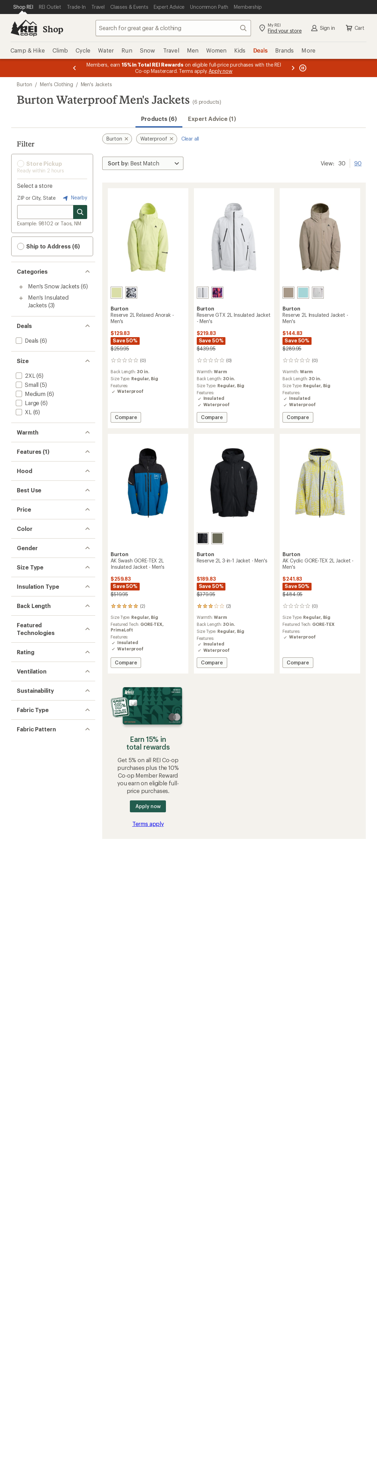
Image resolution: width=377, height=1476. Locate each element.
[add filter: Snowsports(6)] (35, 597)
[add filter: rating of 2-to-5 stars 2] (46, 1004)
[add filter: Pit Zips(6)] (29, 1048)
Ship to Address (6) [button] (48, 246)
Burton (24, 84)
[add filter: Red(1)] (28, 731)
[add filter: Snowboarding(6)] (38, 606)
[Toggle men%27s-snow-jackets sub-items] (21, 287)
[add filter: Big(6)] (23, 819)
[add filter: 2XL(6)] (24, 375)
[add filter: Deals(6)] (26, 340)
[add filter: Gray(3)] (29, 704)
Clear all (190, 139)
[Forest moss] (217, 538)
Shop (53, 29)
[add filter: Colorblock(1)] (34, 1179)
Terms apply (148, 823)
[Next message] (293, 68)
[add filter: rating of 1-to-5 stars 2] (46, 1013)
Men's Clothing (56, 84)
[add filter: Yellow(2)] (32, 740)
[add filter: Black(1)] (30, 686)
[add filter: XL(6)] (23, 412)
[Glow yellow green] (117, 293)
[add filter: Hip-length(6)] (33, 890)
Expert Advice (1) (212, 118)
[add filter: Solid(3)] (25, 1161)
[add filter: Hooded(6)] (30, 562)
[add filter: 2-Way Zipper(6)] (36, 500)
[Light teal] (303, 293)
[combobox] (173, 28)
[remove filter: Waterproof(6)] (34, 482)
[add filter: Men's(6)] (27, 775)
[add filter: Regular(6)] (29, 810)
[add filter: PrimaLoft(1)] (32, 942)
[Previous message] (74, 68)
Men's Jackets (96, 84)
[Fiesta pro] (217, 293)
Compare (125, 418)
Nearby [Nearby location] (74, 198)
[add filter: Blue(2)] (29, 695)
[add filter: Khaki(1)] (30, 722)
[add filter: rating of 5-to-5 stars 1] (46, 977)
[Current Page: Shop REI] (23, 7)
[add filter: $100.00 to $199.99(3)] (44, 641)
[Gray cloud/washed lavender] (318, 293)
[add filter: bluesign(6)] (30, 1083)
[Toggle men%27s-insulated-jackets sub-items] (21, 298)
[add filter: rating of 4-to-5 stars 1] (46, 986)
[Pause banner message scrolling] (302, 68)
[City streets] (131, 293)
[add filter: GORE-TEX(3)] (33, 933)
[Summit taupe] (288, 293)
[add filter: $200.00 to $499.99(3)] (46, 651)
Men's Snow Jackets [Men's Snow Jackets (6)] (53, 286)
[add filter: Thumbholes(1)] (36, 527)
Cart (354, 28)
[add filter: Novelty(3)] (29, 1170)
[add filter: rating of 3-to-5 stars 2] (46, 995)
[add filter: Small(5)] (26, 384)
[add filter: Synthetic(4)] (31, 855)
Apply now (147, 806)
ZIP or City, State (36, 198)
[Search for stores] (80, 212)
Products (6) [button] (159, 118)
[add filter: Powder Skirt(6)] (36, 491)
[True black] (203, 538)
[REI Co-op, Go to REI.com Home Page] (24, 28)
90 (358, 162)
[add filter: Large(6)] (26, 402)
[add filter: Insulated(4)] (31, 509)
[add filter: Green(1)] (31, 713)
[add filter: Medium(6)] (30, 393)
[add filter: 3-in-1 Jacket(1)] (34, 518)
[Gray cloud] (203, 293)
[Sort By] (142, 163)
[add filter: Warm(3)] (27, 447)
